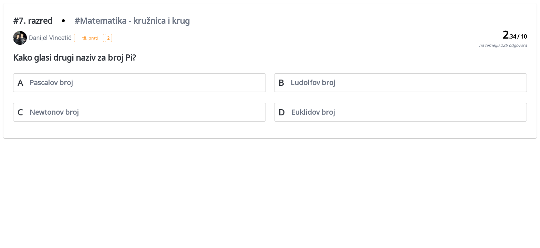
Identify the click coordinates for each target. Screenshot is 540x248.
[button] (89, 38)
